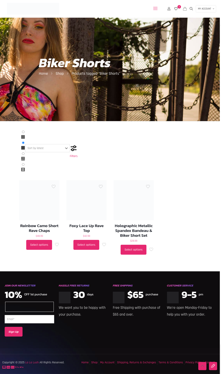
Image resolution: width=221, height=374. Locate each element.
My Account (107, 362)
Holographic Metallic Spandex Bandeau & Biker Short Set (134, 230)
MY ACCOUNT (206, 8)
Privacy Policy (193, 362)
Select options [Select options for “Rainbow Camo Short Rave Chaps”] (39, 245)
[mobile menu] (155, 8)
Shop (60, 73)
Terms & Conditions (170, 362)
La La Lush (31, 362)
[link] (23, 135)
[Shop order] (47, 148)
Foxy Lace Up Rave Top (87, 228)
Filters (73, 151)
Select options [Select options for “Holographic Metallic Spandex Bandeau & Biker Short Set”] (133, 250)
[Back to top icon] (202, 366)
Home (43, 73)
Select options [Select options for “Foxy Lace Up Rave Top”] (86, 245)
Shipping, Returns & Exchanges (136, 362)
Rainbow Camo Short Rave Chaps (39, 228)
